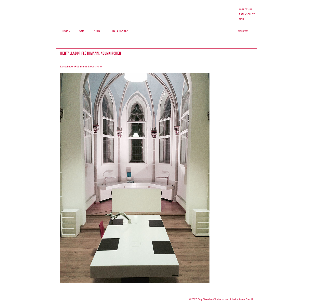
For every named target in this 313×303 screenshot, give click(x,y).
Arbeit (98, 30)
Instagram (242, 30)
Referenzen (120, 30)
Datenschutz (247, 14)
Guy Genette (94, 12)
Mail (242, 18)
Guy (82, 30)
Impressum (245, 9)
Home (66, 30)
